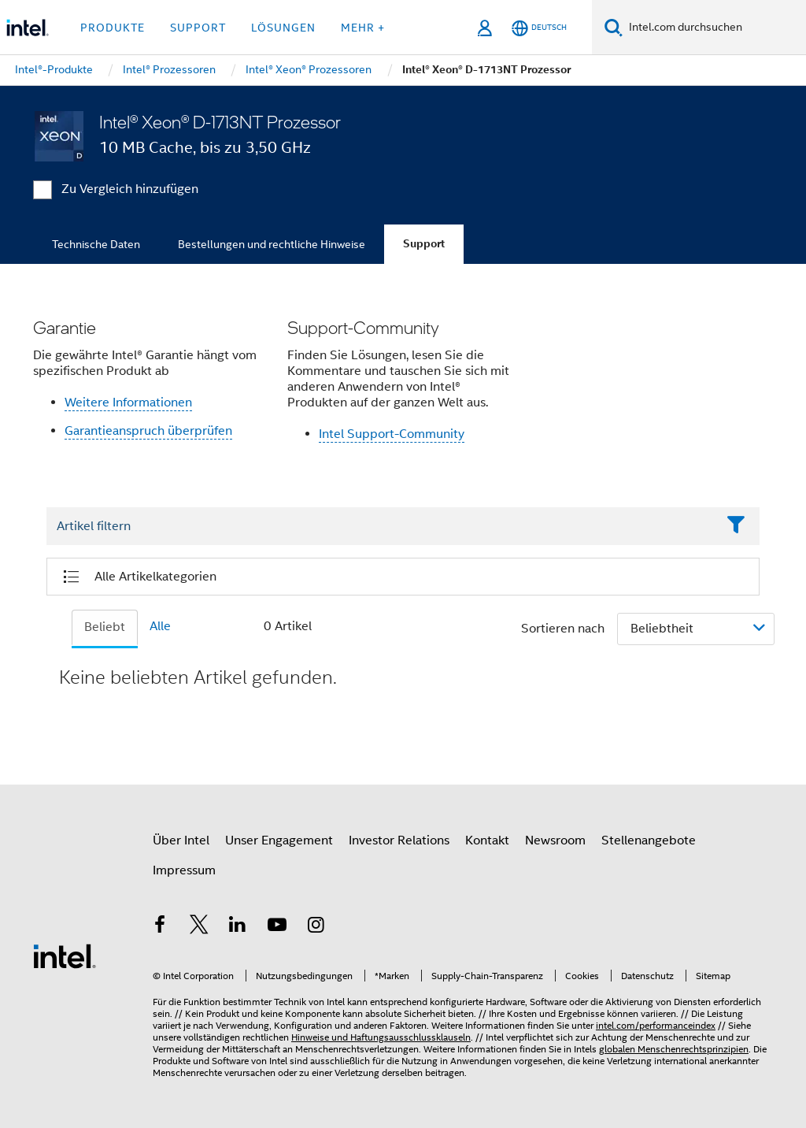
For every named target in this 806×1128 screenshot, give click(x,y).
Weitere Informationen (128, 402)
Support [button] (198, 27)
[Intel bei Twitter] (199, 927)
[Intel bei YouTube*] (277, 927)
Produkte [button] (112, 27)
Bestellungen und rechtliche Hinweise (271, 244)
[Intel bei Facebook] (159, 927)
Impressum (184, 870)
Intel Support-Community (391, 434)
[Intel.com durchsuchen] (714, 28)
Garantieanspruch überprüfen (148, 431)
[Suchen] (613, 27)
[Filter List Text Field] (381, 527)
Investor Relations (399, 840)
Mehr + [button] (363, 27)
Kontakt (487, 840)
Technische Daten (96, 244)
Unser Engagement (279, 840)
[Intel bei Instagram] (315, 927)
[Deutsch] (539, 28)
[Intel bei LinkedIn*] (237, 927)
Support (424, 243)
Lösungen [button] (283, 27)
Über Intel (181, 840)
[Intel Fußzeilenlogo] (64, 955)
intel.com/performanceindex (655, 1025)
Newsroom (555, 840)
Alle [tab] (160, 626)
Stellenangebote (648, 840)
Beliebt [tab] (104, 627)
